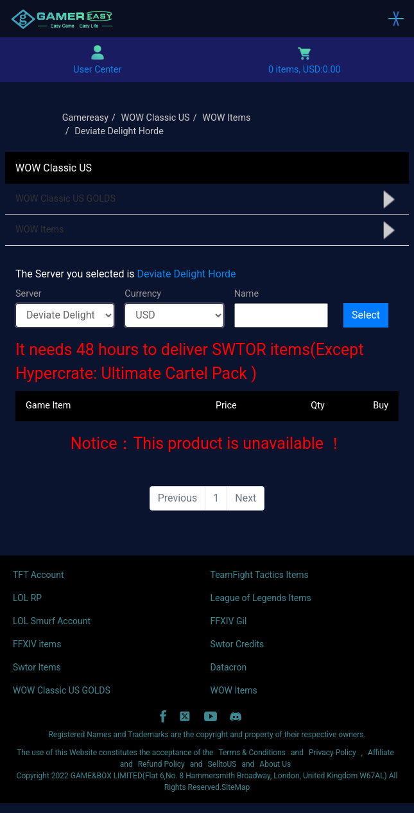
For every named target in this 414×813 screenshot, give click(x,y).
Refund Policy (161, 764)
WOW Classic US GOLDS (65, 198)
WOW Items (226, 117)
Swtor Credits (237, 644)
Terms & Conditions (252, 752)
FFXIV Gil (229, 621)
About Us (275, 764)
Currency (143, 293)
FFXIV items (37, 644)
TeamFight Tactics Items (260, 575)
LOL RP (27, 598)
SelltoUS (222, 764)
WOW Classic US (155, 117)
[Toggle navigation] (396, 18)
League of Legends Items (261, 598)
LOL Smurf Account (52, 621)
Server (28, 293)
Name (246, 293)
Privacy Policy (332, 752)
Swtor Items (37, 667)
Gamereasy (85, 117)
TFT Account (38, 575)
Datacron (229, 667)
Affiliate (381, 752)
